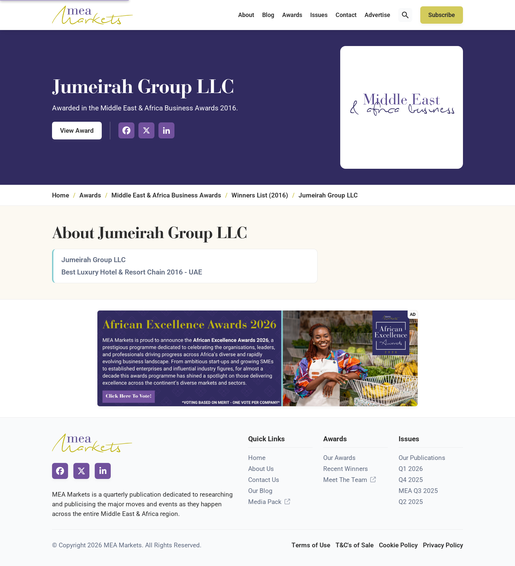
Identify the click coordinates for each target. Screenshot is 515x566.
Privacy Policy (443, 545)
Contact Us (263, 480)
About (246, 15)
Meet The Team (345, 480)
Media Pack (265, 502)
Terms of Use (311, 545)
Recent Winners (345, 469)
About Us (261, 469)
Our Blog (260, 491)
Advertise (377, 15)
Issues (319, 15)
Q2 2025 (411, 502)
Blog (268, 15)
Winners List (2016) (259, 195)
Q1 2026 (411, 469)
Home (60, 195)
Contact (346, 15)
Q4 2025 (411, 480)
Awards (292, 15)
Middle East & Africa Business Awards (166, 195)
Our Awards (339, 458)
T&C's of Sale (355, 545)
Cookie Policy (398, 545)
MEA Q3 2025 (418, 491)
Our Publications (422, 458)
